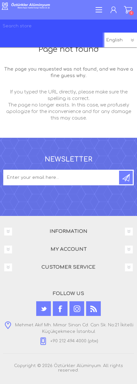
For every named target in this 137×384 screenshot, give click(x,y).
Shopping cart (128, 10)
